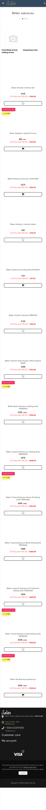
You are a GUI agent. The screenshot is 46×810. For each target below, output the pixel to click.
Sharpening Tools (30, 50)
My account (9, 740)
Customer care (11, 735)
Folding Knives (8, 52)
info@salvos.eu (10, 731)
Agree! (23, 773)
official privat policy (30, 767)
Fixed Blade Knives (10, 50)
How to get (39, 716)
